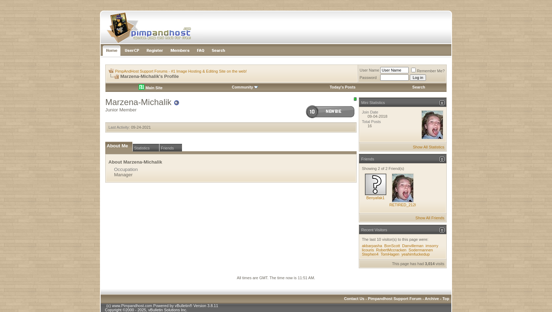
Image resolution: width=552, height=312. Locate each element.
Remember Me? (428, 71)
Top (446, 298)
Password (368, 77)
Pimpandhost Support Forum (394, 298)
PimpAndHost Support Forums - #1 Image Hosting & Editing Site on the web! (181, 71)
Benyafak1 (375, 198)
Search (418, 87)
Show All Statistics (428, 147)
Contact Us (354, 298)
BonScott (392, 246)
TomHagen (390, 254)
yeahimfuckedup (415, 254)
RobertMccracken (391, 250)
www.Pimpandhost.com (132, 306)
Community (245, 87)
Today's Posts (342, 87)
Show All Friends (429, 218)
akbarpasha (372, 246)
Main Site (150, 88)
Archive (432, 298)
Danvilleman (413, 246)
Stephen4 (370, 254)
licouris (368, 250)
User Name (370, 70)
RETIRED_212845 (405, 205)
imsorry (432, 246)
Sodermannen (421, 250)
